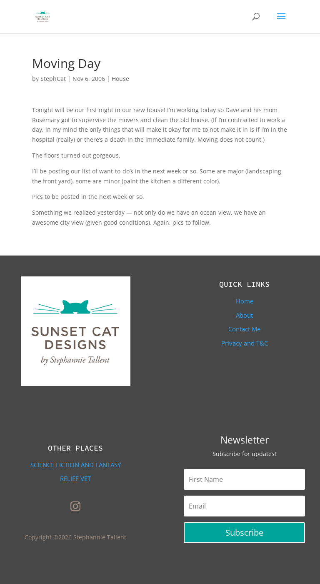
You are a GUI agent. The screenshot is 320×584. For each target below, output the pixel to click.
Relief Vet (75, 478)
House (120, 79)
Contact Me (244, 329)
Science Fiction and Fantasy (75, 465)
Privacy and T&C (244, 343)
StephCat (53, 79)
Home (244, 301)
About (244, 315)
